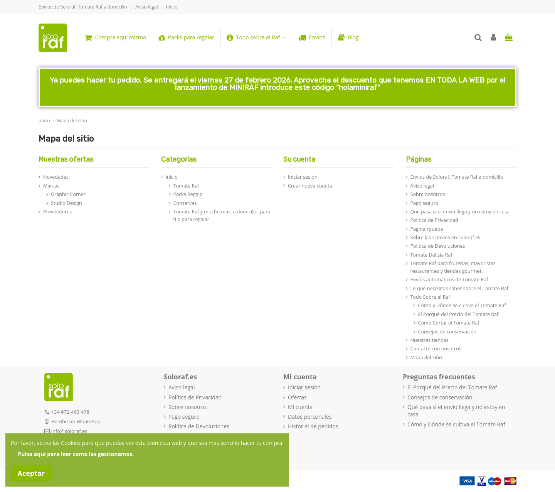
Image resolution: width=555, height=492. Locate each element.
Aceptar (31, 473)
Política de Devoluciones (437, 246)
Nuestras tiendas (429, 340)
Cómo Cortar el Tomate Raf (448, 323)
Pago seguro (424, 203)
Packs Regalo (188, 194)
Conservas (185, 203)
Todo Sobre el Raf (430, 297)
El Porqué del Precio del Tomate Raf (458, 314)
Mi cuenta (300, 407)
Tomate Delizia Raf (431, 255)
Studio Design (66, 203)
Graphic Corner (68, 194)
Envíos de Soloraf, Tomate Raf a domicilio (83, 6)
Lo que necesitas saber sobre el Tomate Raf (459, 288)
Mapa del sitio (426, 357)
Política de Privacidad (434, 220)
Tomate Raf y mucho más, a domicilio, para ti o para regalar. (222, 215)
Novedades (56, 177)
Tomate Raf (186, 186)
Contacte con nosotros (435, 348)
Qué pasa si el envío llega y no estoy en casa (460, 211)
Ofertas (297, 397)
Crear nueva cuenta (310, 186)
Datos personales (309, 416)
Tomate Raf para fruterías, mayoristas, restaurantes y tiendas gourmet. (453, 267)
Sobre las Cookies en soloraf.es (445, 237)
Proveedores (57, 211)
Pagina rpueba (426, 229)
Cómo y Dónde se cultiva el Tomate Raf (462, 305)
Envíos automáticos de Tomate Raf (449, 279)
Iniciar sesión (303, 177)
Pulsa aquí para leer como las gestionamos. (76, 454)
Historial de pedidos (313, 426)
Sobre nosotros (427, 194)
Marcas (51, 186)
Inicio (172, 6)
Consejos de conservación (447, 331)
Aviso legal (147, 6)
